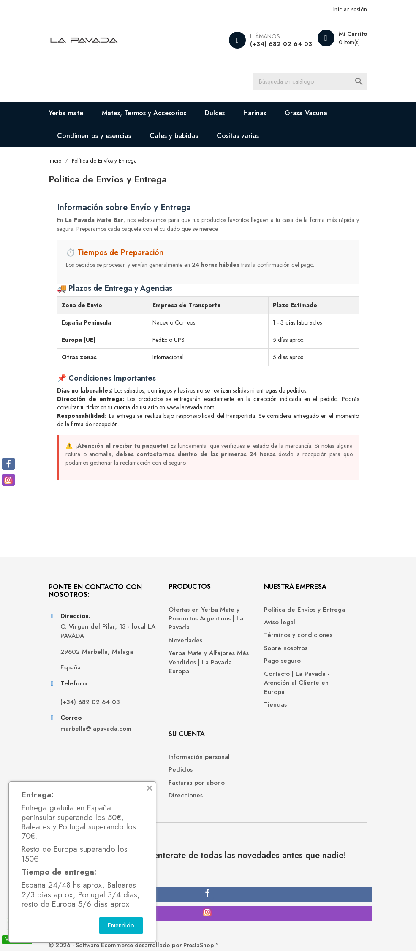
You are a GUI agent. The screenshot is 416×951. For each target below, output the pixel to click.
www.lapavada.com (198, 409)
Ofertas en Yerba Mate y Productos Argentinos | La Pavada (168, 633)
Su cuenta (312, 596)
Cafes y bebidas (181, 137)
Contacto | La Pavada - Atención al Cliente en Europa (247, 710)
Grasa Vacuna (313, 114)
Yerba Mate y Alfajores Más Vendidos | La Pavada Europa (168, 681)
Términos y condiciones (232, 658)
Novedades (152, 659)
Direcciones (311, 657)
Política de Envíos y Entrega (243, 624)
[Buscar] (313, 82)
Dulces (222, 114)
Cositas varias (245, 137)
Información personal (324, 619)
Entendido (121, 925)
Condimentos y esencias (102, 137)
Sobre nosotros (236, 676)
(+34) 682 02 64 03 (273, 44)
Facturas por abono (322, 644)
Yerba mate (73, 114)
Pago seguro (233, 688)
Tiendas (226, 732)
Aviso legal (230, 641)
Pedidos (306, 632)
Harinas (262, 114)
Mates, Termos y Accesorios (151, 114)
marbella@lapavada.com (95, 774)
